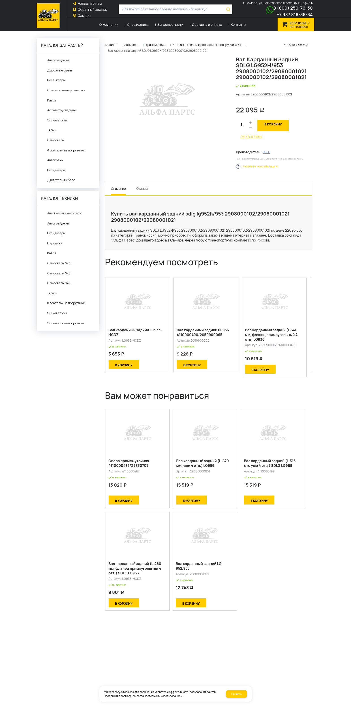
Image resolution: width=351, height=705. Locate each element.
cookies (129, 692)
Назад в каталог (298, 44)
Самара (84, 15)
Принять (236, 694)
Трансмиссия (155, 45)
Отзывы (142, 188)
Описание (118, 188)
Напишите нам (90, 3)
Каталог (111, 45)
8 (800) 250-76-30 (293, 8)
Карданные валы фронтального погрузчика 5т (207, 45)
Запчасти (131, 45)
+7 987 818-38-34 (295, 14)
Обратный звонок (92, 9)
